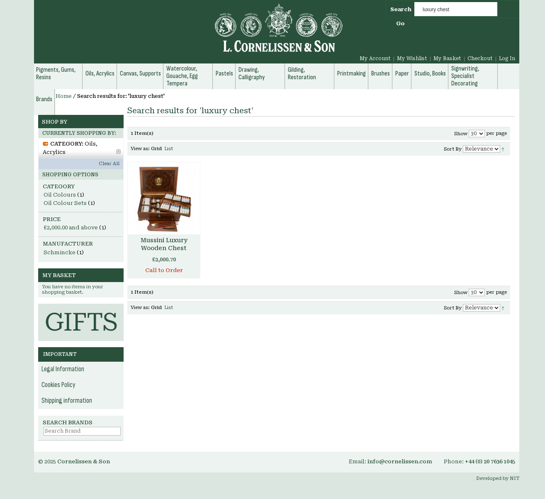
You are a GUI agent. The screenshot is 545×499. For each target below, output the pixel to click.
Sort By (453, 149)
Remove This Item (118, 151)
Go (400, 23)
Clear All (109, 163)
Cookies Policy (58, 385)
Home (64, 96)
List (168, 148)
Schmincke (59, 252)
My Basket (447, 58)
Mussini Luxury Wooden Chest (164, 244)
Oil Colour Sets (65, 203)
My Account (375, 58)
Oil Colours (60, 195)
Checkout (480, 58)
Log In (507, 58)
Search (400, 9)
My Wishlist (412, 58)
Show (460, 133)
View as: (140, 148)
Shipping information (66, 401)
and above (71, 227)
